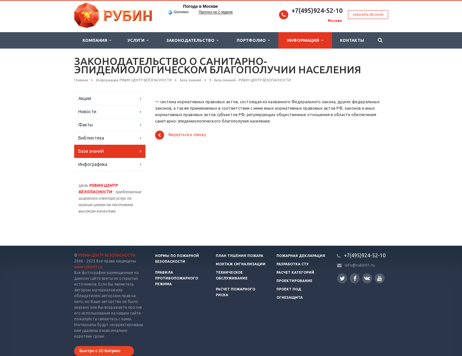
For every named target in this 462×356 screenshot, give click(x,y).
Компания (97, 40)
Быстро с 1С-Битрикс (100, 351)
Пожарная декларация (300, 256)
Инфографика (92, 164)
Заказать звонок (368, 14)
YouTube (379, 278)
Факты (85, 124)
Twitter (342, 278)
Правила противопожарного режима (176, 278)
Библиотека (91, 138)
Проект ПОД (288, 289)
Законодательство (192, 40)
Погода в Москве (200, 6)
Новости (87, 111)
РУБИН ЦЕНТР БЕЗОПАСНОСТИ (106, 255)
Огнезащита (289, 297)
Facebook (355, 278)
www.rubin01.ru (88, 267)
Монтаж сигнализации (241, 264)
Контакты (352, 40)
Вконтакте (367, 278)
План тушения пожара (239, 256)
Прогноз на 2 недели (215, 12)
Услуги (137, 40)
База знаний (91, 151)
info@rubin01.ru (360, 265)
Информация (305, 40)
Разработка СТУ (292, 264)
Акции (84, 98)
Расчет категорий (295, 272)
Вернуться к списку (180, 135)
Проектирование (294, 281)
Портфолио (253, 40)
